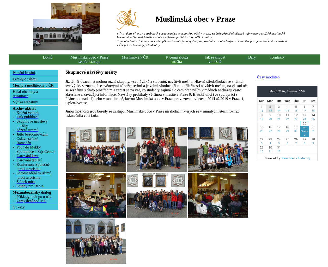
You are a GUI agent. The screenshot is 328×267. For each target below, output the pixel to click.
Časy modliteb (268, 77)
